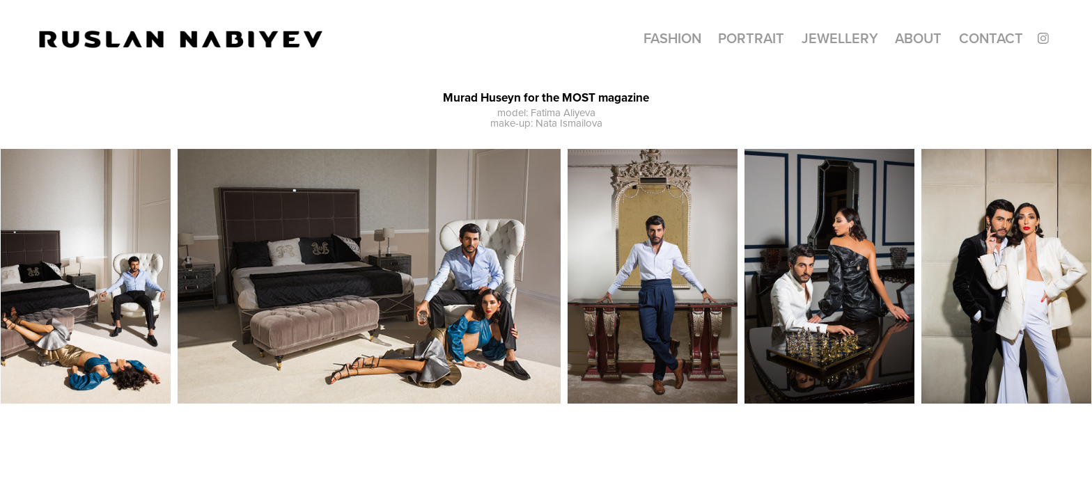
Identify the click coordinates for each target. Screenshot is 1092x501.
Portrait (751, 38)
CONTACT (991, 38)
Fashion (672, 38)
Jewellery (840, 38)
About (918, 38)
